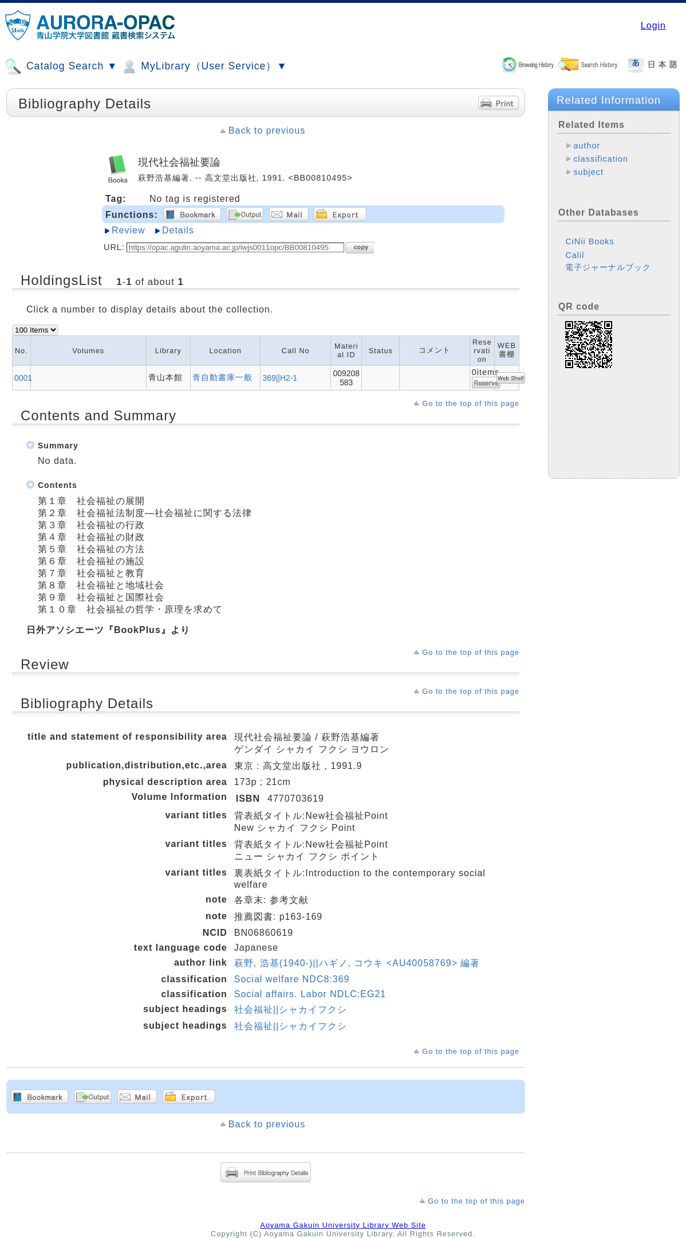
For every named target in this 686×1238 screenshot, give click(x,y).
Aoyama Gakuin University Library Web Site (343, 1225)
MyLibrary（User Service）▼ (203, 66)
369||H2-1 (279, 377)
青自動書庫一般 (222, 377)
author (586, 145)
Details (178, 230)
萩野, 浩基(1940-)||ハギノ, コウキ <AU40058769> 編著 (357, 963)
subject (588, 172)
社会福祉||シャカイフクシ (290, 1009)
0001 (23, 377)
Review (128, 230)
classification (600, 158)
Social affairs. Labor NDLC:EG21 (310, 994)
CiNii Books (589, 241)
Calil (574, 255)
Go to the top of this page (470, 403)
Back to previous (266, 130)
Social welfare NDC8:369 (292, 979)
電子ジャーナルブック (608, 267)
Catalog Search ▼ (61, 66)
